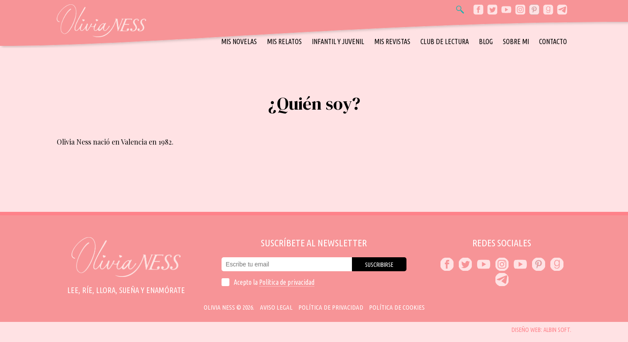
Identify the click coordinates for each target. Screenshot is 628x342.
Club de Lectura (444, 41)
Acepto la (274, 282)
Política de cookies (397, 307)
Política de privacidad (286, 282)
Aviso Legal (276, 307)
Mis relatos (284, 41)
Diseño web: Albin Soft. (541, 329)
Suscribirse (379, 264)
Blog (486, 41)
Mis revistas (392, 41)
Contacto (553, 41)
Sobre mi (516, 41)
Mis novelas (239, 41)
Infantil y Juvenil (338, 41)
